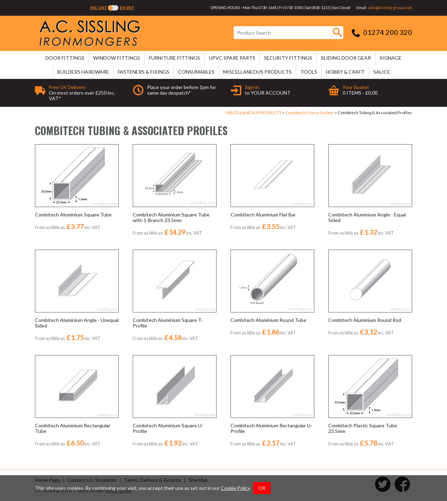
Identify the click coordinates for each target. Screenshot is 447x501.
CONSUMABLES (196, 72)
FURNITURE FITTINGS (174, 58)
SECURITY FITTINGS (288, 58)
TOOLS (308, 72)
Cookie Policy (235, 488)
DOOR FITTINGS (65, 58)
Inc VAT (98, 7)
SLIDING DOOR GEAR (346, 58)
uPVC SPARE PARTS (232, 58)
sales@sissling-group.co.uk (390, 8)
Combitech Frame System (309, 112)
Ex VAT (127, 7)
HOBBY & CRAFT (345, 72)
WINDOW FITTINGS (116, 58)
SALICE (381, 72)
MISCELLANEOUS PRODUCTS (257, 72)
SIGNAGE (391, 58)
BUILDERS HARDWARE (83, 72)
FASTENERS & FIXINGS (143, 72)
